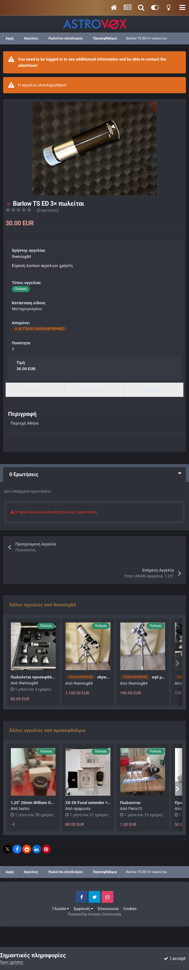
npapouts (82, 808)
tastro (24, 808)
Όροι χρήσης (11, 962)
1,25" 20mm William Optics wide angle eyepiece (54, 802)
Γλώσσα (61, 909)
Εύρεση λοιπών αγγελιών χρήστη (42, 265)
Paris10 (135, 808)
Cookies (129, 909)
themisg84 (21, 256)
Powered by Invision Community (94, 914)
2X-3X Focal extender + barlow (93, 802)
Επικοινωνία (108, 909)
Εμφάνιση (83, 909)
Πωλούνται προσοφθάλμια (35, 677)
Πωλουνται (130, 802)
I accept (175, 958)
